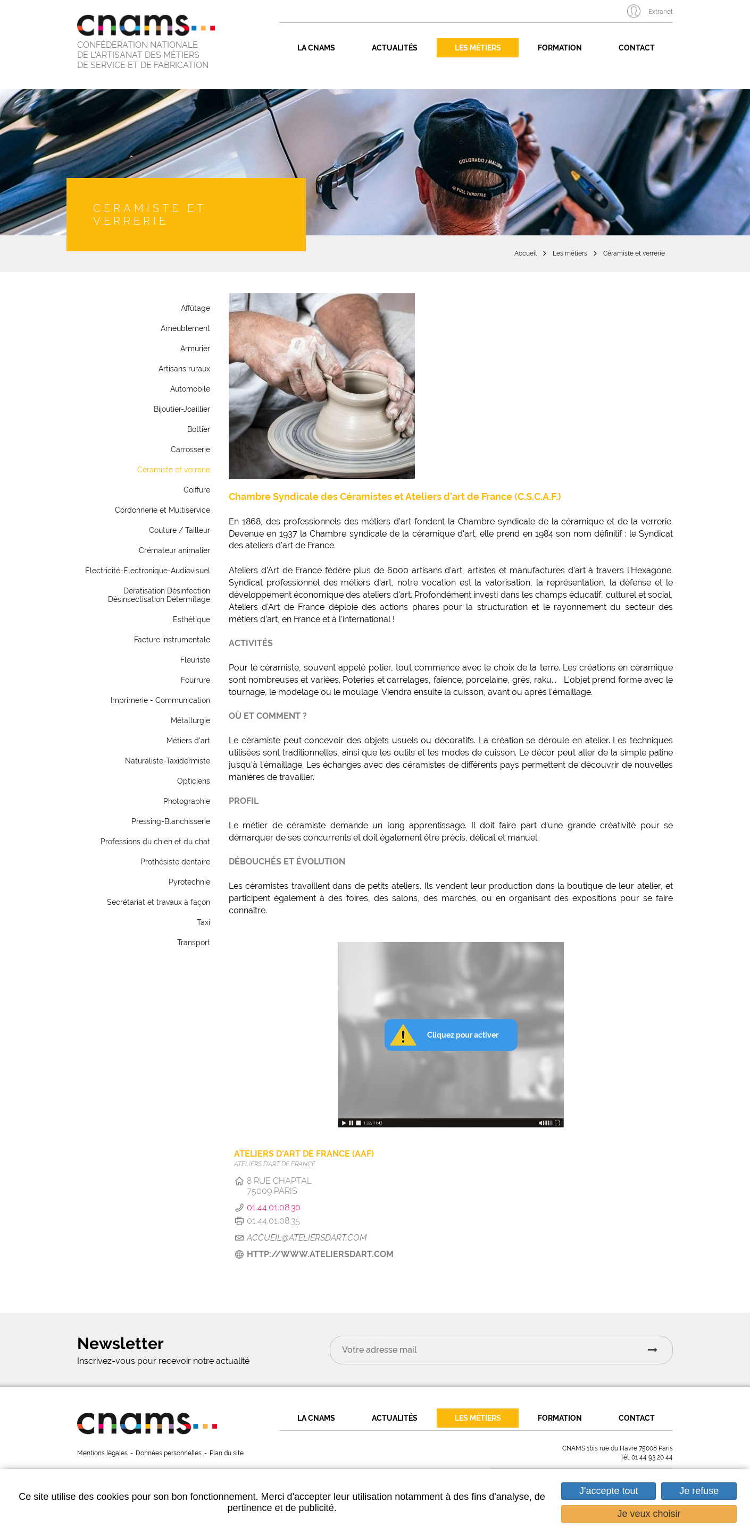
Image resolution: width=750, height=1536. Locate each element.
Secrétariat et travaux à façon (158, 902)
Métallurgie (190, 720)
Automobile (190, 389)
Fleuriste (195, 660)
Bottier (198, 429)
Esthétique (191, 619)
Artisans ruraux (184, 368)
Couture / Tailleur (179, 530)
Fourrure (195, 680)
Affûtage (195, 308)
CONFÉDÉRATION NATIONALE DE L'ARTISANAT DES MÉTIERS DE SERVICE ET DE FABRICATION (143, 55)
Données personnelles (169, 1453)
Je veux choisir (649, 1513)
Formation (560, 48)
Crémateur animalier (174, 550)
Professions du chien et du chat (155, 841)
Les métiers (478, 48)
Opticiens (193, 781)
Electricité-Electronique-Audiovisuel (147, 570)
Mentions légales (102, 1453)
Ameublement (185, 328)
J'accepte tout (608, 1491)
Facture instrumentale (172, 639)
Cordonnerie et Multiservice (162, 510)
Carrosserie (190, 449)
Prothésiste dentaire (175, 862)
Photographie (186, 801)
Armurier (195, 348)
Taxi (203, 922)
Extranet (660, 11)
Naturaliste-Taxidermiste (167, 761)
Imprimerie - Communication (160, 700)
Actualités (395, 48)
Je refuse (699, 1491)
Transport (193, 942)
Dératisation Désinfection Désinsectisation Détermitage (159, 595)
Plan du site (227, 1453)
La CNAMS (316, 48)
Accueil (525, 253)
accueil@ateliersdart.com (306, 1238)
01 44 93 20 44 (652, 1457)
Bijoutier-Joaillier (182, 409)
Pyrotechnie (189, 882)
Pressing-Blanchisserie (170, 821)
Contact (637, 48)
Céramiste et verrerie (634, 253)
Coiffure (197, 490)
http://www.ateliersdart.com (320, 1254)
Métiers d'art (188, 740)
